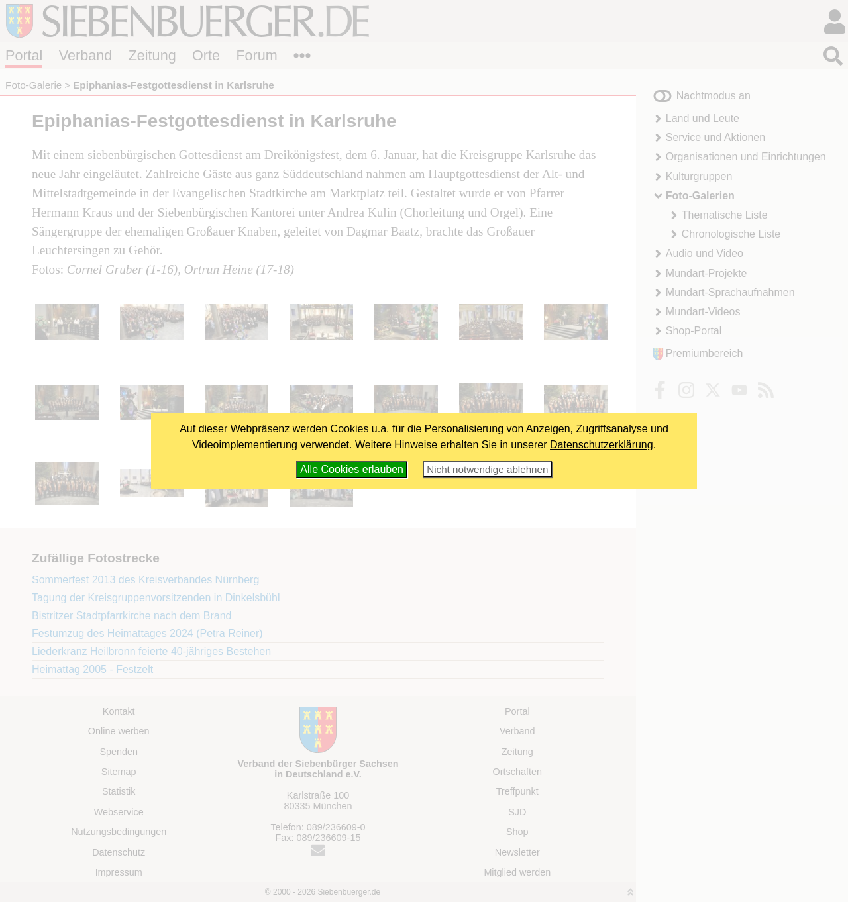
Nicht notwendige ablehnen (487, 469)
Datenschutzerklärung (601, 444)
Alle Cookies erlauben (351, 469)
